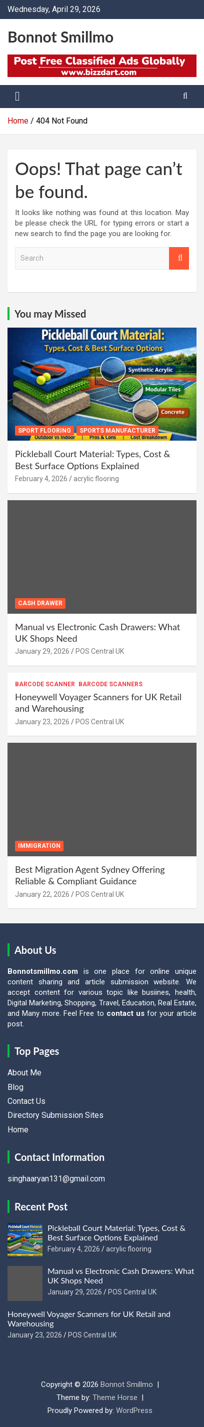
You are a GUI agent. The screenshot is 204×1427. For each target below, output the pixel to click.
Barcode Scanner (45, 684)
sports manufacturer (118, 430)
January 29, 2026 (42, 651)
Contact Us (27, 1101)
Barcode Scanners (110, 684)
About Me (25, 1072)
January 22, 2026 (42, 894)
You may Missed (50, 314)
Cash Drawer (40, 603)
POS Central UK (100, 651)
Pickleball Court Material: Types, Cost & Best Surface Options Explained (92, 459)
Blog (16, 1087)
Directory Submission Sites (56, 1115)
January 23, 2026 (42, 722)
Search (179, 258)
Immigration (39, 845)
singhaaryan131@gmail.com (56, 1178)
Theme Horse (115, 1397)
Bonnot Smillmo (61, 37)
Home (18, 1129)
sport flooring (44, 430)
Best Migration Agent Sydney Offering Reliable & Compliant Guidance (90, 875)
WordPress (134, 1410)
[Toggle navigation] (18, 96)
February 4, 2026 (41, 479)
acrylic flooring (96, 479)
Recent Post (41, 1206)
